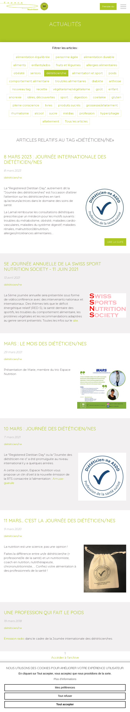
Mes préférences (65, 687)
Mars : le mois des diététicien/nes (45, 343)
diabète (97, 81)
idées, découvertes (41, 97)
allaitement (50, 121)
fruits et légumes (68, 65)
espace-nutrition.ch (24, 6)
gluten (116, 97)
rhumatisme (20, 113)
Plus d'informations (65, 679)
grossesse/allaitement (102, 105)
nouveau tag (21, 89)
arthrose (115, 81)
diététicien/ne (56, 73)
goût (99, 89)
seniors (35, 73)
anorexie (15, 97)
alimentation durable (99, 57)
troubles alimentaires (70, 81)
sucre (53, 113)
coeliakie (99, 97)
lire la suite (115, 242)
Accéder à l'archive (65, 657)
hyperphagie (109, 113)
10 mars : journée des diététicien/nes (50, 428)
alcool (39, 113)
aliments (19, 65)
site (75, 320)
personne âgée (66, 57)
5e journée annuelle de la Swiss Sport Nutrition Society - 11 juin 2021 (52, 266)
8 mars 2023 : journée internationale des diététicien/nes (55, 159)
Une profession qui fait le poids (44, 612)
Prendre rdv (108, 6)
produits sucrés (69, 105)
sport (64, 97)
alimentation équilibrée (33, 57)
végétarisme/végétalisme (71, 89)
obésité (19, 73)
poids (112, 73)
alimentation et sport (87, 73)
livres (48, 105)
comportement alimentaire (29, 81)
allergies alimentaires (101, 65)
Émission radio (14, 638)
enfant (113, 89)
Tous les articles (76, 121)
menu (123, 6)
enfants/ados (40, 65)
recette (41, 89)
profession (86, 113)
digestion (80, 97)
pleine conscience (25, 105)
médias (68, 113)
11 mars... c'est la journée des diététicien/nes (59, 520)
